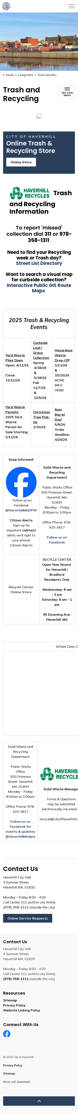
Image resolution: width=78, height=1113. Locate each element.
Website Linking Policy (21, 1010)
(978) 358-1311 (16, 907)
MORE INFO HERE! (59, 385)
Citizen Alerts (21, 545)
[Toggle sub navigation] (67, 92)
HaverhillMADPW (23, 510)
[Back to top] (39, 1101)
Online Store (21, 162)
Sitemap (10, 1000)
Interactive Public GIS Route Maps (39, 288)
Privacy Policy (14, 1005)
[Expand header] (72, 6)
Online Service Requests (27, 918)
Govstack (23, 1081)
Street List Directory (39, 263)
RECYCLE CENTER (57, 559)
